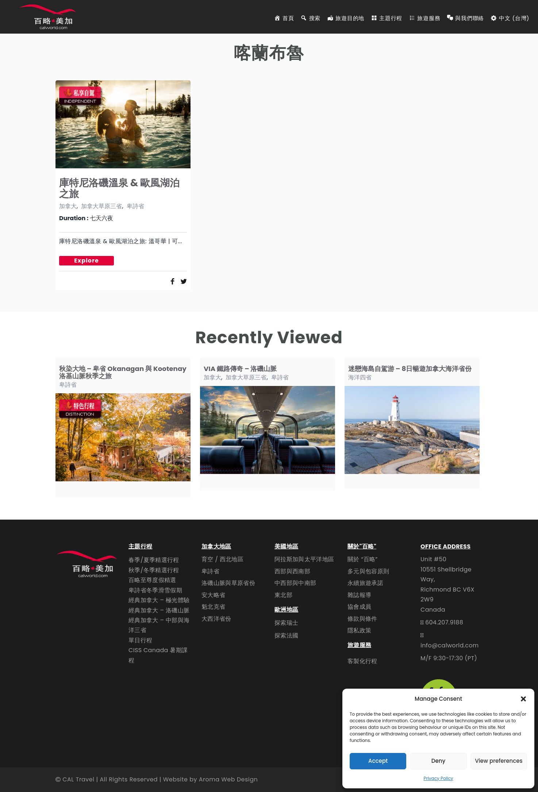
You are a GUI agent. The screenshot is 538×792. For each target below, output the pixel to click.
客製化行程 (362, 661)
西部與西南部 (292, 571)
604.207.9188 (444, 622)
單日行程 (140, 640)
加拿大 (68, 206)
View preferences (498, 761)
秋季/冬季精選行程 (153, 570)
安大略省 (213, 595)
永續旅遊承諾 (365, 583)
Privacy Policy (438, 778)
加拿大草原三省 (101, 206)
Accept (378, 761)
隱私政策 (359, 630)
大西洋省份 (216, 619)
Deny (438, 761)
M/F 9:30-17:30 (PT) (448, 658)
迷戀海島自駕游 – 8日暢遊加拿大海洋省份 (410, 368)
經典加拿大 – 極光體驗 (158, 600)
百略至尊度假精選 (152, 580)
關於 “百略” (362, 559)
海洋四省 (360, 377)
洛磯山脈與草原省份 (228, 583)
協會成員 (359, 606)
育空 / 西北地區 (222, 559)
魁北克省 (213, 606)
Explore (86, 260)
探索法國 (286, 635)
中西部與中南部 (295, 583)
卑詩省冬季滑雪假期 (155, 590)
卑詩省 (135, 206)
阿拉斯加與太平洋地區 (304, 559)
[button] (523, 699)
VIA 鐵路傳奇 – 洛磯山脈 (240, 368)
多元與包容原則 (368, 571)
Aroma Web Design (228, 779)
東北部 (283, 595)
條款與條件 (362, 619)
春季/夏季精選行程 (153, 560)
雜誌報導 (359, 595)
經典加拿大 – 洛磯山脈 (158, 610)
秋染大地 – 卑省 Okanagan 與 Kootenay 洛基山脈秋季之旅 (123, 372)
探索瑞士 (286, 623)
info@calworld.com (449, 645)
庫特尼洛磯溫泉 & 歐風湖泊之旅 (119, 188)
